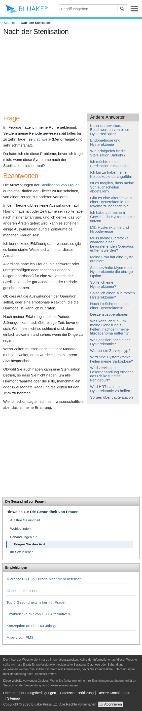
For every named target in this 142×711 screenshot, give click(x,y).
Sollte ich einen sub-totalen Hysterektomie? (112, 295)
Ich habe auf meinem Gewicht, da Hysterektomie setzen (112, 216)
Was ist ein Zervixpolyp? (110, 350)
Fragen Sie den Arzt (29, 544)
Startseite (10, 23)
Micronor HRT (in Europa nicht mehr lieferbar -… (46, 579)
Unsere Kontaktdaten (114, 693)
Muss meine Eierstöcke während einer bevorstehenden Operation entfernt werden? (112, 244)
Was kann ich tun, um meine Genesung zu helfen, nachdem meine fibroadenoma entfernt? (109, 327)
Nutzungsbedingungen (38, 693)
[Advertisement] (71, 72)
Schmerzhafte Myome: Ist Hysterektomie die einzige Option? (111, 271)
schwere (44, 139)
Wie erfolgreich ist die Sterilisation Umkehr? (108, 153)
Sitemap (13, 698)
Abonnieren (113, 704)
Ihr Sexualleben (22, 552)
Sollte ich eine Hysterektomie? (103, 284)
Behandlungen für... (24, 537)
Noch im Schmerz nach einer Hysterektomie (109, 305)
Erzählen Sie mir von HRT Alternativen (38, 614)
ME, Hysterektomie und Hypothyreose (109, 229)
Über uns (10, 693)
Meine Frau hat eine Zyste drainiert (111, 259)
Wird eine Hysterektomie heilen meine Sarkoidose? (111, 359)
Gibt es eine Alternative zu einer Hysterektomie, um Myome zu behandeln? (111, 202)
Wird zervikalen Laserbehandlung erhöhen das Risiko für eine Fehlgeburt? (112, 374)
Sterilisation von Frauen (60, 185)
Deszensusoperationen (109, 314)
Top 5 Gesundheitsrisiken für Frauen (36, 602)
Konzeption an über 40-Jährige (31, 626)
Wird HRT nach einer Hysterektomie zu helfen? (111, 388)
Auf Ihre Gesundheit (25, 520)
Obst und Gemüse (21, 591)
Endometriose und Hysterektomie (105, 142)
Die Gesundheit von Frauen (25, 501)
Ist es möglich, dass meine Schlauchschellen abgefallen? (112, 187)
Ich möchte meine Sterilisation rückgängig (109, 163)
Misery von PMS (20, 637)
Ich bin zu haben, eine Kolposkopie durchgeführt (111, 174)
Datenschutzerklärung (77, 693)
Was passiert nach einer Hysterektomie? (110, 342)
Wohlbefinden (20, 528)
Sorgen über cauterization (111, 397)
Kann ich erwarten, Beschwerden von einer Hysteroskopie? (109, 129)
